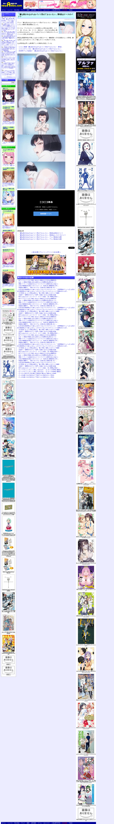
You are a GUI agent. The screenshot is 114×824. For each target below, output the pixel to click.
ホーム (4, 10)
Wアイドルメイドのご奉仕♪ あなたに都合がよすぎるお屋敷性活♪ (38, 280)
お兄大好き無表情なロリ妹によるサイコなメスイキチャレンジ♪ (37, 362)
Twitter (70, 10)
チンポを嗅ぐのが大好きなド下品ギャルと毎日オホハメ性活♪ (36, 375)
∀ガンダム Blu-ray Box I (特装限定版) (8, 633)
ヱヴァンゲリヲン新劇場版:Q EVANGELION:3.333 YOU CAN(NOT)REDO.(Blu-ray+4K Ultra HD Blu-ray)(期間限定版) (8, 500)
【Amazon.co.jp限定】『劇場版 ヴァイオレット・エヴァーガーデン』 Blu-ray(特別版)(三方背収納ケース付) (8, 436)
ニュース (10, 10)
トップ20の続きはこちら (9, 77)
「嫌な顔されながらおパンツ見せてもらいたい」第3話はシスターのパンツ (42, 235)
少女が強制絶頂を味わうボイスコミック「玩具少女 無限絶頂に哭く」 (39, 285)
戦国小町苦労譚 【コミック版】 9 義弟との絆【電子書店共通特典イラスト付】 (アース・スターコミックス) (86, 781)
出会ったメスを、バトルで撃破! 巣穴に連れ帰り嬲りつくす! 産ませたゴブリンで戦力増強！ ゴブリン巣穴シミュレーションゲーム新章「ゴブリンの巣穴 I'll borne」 (8, 20)
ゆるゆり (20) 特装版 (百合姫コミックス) (8, 415)
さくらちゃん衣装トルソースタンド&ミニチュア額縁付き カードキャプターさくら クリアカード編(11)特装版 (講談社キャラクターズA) (86, 275)
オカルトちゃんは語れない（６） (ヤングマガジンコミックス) (86, 302)
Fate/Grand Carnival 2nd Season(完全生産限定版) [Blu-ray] (8, 653)
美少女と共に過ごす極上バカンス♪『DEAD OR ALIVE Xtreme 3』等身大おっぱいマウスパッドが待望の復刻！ (8, 33)
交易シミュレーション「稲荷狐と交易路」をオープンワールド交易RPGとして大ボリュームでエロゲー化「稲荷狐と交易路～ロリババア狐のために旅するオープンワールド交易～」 (8, 27)
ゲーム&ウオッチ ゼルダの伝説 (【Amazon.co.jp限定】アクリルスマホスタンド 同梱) (8, 513)
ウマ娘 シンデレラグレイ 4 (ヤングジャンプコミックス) (86, 205)
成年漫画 (33, 10)
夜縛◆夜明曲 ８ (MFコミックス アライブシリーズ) (86, 484)
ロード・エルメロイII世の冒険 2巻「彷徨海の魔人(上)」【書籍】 (8, 611)
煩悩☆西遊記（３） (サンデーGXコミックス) (86, 590)
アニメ (23, 10)
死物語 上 (8, 674)
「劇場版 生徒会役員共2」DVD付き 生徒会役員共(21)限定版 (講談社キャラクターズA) (8, 357)
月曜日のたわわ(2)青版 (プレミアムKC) (8, 378)
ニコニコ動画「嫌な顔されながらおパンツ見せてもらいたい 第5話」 (41, 47)
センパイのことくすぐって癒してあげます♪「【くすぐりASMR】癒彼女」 (40, 370)
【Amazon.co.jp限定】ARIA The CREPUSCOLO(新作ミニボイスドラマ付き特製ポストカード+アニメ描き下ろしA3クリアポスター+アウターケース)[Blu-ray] (8, 554)
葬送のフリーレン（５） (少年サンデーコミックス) (86, 700)
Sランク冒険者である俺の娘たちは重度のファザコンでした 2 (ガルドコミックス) (86, 380)
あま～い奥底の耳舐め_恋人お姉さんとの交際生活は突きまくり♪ (37, 282)
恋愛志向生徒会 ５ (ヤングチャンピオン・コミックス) (86, 616)
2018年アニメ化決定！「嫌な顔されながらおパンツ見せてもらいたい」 (41, 51)
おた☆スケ (47, 10)
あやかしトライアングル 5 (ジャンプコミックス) (8, 400)
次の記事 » (57, 252)
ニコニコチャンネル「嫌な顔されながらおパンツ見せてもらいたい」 (40, 49)
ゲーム (40, 10)
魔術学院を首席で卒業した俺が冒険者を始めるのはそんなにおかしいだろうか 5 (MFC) (86, 511)
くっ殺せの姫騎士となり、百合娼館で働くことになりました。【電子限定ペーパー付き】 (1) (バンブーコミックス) (86, 125)
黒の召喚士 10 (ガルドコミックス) (86, 328)
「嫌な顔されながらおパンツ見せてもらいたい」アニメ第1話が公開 (40, 239)
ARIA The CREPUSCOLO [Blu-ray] (8, 572)
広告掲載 (64, 10)
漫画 (28, 10)
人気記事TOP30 (56, 10)
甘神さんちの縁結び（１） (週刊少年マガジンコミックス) (86, 728)
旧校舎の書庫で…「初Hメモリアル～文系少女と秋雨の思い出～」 (38, 287)
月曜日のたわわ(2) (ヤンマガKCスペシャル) (86, 165)
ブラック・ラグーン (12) (8, 334)
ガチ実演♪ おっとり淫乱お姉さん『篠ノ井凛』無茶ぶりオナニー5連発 (39, 293)
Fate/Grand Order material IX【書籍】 (8, 590)
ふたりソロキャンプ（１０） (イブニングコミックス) (86, 754)
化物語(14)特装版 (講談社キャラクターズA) (8, 345)
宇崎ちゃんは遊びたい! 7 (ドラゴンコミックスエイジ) (8, 458)
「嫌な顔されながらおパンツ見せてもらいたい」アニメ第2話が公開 (40, 237)
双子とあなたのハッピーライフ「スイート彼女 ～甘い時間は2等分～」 (39, 296)
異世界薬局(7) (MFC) (86, 458)
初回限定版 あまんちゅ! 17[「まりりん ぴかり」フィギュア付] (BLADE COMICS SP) (8, 534)
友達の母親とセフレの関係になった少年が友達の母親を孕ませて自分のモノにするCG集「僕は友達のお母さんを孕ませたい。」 (8, 54)
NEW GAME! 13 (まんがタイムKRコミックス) (86, 820)
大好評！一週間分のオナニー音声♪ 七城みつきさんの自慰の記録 (37, 295)
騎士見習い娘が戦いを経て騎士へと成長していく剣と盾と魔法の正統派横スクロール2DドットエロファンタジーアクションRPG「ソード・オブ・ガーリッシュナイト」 (8, 43)
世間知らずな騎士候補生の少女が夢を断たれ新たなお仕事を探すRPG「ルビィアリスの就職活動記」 (8, 49)
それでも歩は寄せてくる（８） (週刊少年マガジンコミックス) (86, 672)
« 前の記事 (35, 252)
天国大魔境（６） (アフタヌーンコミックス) (86, 432)
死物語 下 (8, 664)
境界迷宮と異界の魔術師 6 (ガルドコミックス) (86, 354)
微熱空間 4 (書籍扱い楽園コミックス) (86, 140)
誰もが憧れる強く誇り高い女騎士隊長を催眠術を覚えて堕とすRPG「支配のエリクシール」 (8, 38)
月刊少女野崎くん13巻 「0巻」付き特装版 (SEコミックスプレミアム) (8, 323)
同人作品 (16, 10)
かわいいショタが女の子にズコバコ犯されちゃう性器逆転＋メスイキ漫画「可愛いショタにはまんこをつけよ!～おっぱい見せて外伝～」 (8, 72)
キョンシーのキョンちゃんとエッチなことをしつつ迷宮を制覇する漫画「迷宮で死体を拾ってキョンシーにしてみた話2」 (8, 59)
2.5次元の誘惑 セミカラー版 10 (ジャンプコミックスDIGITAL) (86, 806)
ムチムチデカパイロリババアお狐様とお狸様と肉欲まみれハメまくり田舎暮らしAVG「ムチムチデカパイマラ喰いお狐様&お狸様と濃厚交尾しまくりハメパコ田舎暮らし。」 (8, 66)
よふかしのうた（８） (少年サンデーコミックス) (86, 645)
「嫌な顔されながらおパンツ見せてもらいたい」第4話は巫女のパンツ (41, 233)
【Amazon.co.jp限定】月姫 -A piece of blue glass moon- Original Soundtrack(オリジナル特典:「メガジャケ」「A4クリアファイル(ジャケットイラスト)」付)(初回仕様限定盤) (86, 98)
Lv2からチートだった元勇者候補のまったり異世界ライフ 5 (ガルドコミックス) (86, 407)
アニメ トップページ (46, 252)
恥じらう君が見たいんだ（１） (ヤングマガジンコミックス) (86, 563)
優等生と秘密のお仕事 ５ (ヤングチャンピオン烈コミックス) (86, 537)
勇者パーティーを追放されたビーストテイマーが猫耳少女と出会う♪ (38, 284)
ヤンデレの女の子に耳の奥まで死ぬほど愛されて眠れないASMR (37, 373)
